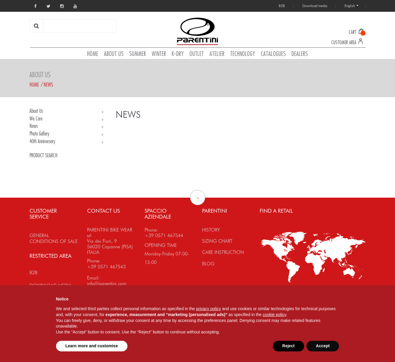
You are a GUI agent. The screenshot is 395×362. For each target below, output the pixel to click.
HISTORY (211, 230)
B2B (33, 272)
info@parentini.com (107, 283)
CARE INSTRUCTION (223, 252)
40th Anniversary (42, 141)
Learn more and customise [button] (91, 345)
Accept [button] (323, 345)
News (48, 84)
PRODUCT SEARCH (43, 155)
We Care (35, 118)
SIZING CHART (217, 241)
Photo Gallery (39, 133)
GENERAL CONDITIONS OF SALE (53, 238)
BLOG (208, 264)
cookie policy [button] (274, 314)
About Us (36, 111)
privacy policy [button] (208, 308)
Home (34, 84)
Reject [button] (288, 345)
